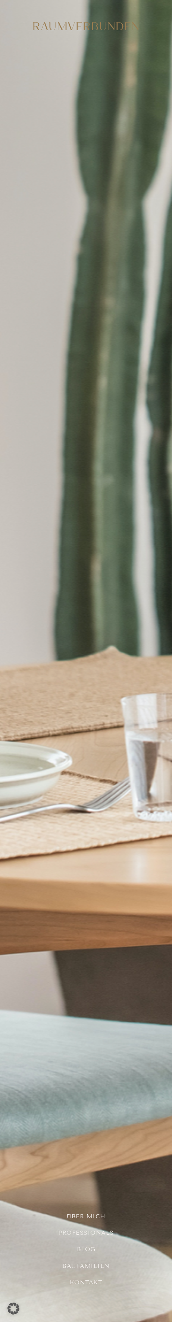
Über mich (86, 1216)
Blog (86, 1249)
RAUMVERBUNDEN (86, 26)
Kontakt (86, 1282)
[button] (13, 1308)
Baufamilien (86, 1265)
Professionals (86, 1232)
